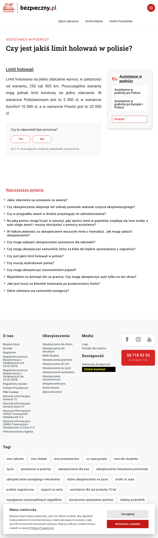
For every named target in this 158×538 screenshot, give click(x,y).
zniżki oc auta (124, 479)
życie (10, 469)
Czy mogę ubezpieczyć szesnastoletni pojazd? (41, 270)
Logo (85, 344)
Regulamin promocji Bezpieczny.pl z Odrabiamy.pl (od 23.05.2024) (15, 361)
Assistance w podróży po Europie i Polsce (128, 104)
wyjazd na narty (52, 489)
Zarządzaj (127, 514)
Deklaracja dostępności (96, 364)
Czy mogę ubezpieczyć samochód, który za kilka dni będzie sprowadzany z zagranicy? (71, 249)
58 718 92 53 (138, 355)
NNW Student (51, 355)
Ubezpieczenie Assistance (59, 372)
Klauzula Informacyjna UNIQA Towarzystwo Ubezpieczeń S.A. (16, 414)
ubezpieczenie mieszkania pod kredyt (122, 469)
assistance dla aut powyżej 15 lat (93, 489)
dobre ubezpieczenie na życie (87, 479)
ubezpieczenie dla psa (73, 469)
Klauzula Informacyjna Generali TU (16, 398)
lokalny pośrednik (132, 500)
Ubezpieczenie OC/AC (56, 364)
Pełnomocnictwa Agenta (18, 431)
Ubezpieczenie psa (54, 383)
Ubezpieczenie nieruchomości (52, 378)
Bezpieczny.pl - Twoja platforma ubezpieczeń (29, 7)
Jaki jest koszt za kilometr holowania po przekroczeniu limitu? (53, 284)
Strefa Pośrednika (120, 21)
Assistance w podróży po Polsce (127, 91)
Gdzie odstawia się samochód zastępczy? (38, 291)
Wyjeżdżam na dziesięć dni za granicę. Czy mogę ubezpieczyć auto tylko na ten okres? (71, 277)
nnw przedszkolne (66, 459)
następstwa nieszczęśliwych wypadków (34, 500)
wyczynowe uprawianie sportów (91, 500)
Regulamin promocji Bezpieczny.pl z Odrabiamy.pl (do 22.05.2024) (15, 375)
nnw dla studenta (126, 459)
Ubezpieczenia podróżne (57, 359)
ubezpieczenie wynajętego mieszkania (33, 479)
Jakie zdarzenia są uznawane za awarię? (37, 200)
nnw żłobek (39, 459)
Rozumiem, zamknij (127, 523)
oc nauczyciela (96, 459)
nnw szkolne (15, 459)
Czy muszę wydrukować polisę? (30, 263)
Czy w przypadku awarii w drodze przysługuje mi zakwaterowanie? (56, 214)
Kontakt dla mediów (94, 348)
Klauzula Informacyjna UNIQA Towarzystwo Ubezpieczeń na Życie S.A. (19, 424)
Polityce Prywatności (42, 528)
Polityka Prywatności (16, 388)
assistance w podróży (36, 469)
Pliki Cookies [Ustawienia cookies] (11, 392)
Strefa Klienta (94, 21)
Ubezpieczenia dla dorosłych (54, 350)
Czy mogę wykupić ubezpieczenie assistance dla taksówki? (51, 242)
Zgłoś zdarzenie (68, 21)
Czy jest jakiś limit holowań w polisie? (35, 256)
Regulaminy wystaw (15, 383)
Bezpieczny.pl (11, 344)
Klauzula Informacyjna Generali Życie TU (16, 405)
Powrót (119, 119)
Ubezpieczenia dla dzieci (58, 344)
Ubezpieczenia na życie (57, 368)
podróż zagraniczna (20, 489)
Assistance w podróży (127, 78)
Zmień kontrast (94, 369)
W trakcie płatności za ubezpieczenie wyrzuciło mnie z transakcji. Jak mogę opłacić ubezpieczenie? (69, 233)
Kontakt (7, 348)
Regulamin (9, 352)
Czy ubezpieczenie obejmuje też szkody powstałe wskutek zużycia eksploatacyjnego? (71, 207)
